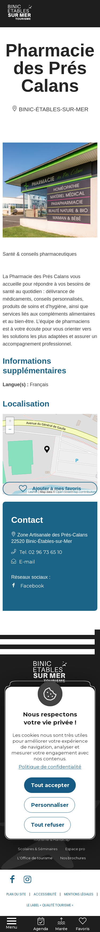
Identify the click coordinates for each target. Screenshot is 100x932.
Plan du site (16, 894)
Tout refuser (47, 825)
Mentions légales (78, 894)
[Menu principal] (11, 924)
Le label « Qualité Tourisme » (50, 905)
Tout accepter (50, 785)
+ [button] (10, 421)
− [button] (10, 429)
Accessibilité (45, 894)
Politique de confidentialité (50, 766)
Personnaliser (50, 805)
